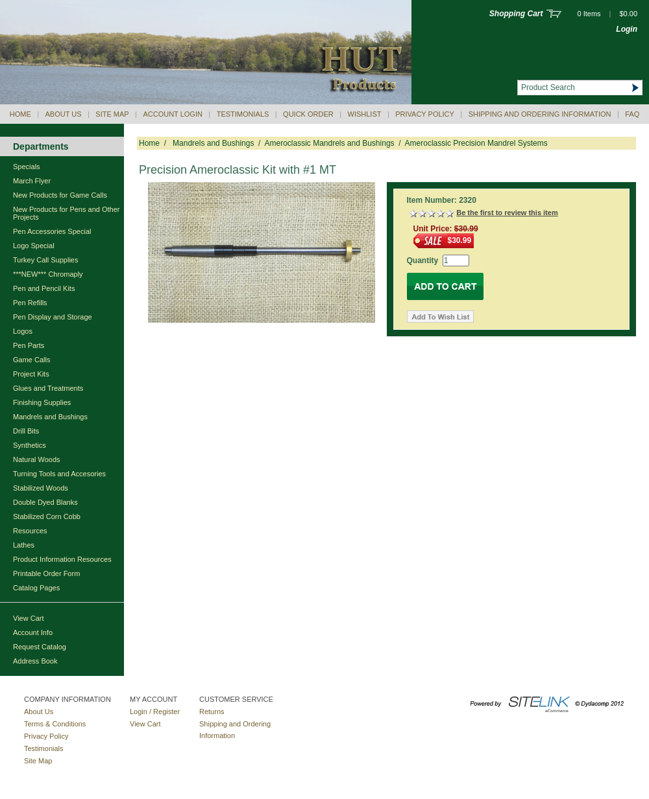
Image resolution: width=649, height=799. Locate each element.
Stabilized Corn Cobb (46, 516)
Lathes (23, 545)
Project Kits (31, 374)
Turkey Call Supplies (45, 260)
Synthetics (29, 445)
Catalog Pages (36, 588)
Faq (632, 114)
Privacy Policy (424, 114)
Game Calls (31, 360)
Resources (30, 531)
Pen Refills (30, 303)
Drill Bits (26, 431)
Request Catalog (39, 647)
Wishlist (365, 114)
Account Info (33, 632)
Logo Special (34, 245)
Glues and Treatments (48, 388)
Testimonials (243, 114)
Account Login (172, 114)
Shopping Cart (516, 13)
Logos (22, 331)
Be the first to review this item (506, 212)
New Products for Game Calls (60, 195)
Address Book (35, 661)
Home (20, 114)
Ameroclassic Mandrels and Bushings (329, 143)
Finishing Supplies (42, 402)
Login (626, 29)
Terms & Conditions (55, 724)
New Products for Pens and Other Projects (66, 213)
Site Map (112, 114)
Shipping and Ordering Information (540, 114)
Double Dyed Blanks (45, 502)
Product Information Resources (62, 559)
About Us (63, 114)
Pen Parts (28, 345)
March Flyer (32, 181)
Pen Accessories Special (52, 231)
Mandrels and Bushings (50, 417)
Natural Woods (36, 459)
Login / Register (155, 711)
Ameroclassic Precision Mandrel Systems (476, 143)
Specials (26, 166)
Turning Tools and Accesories (59, 474)
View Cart (28, 618)
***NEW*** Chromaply (48, 274)
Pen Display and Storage (52, 317)
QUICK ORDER (308, 114)
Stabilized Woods (40, 488)
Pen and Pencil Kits (44, 288)
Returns (212, 711)
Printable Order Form (46, 573)
